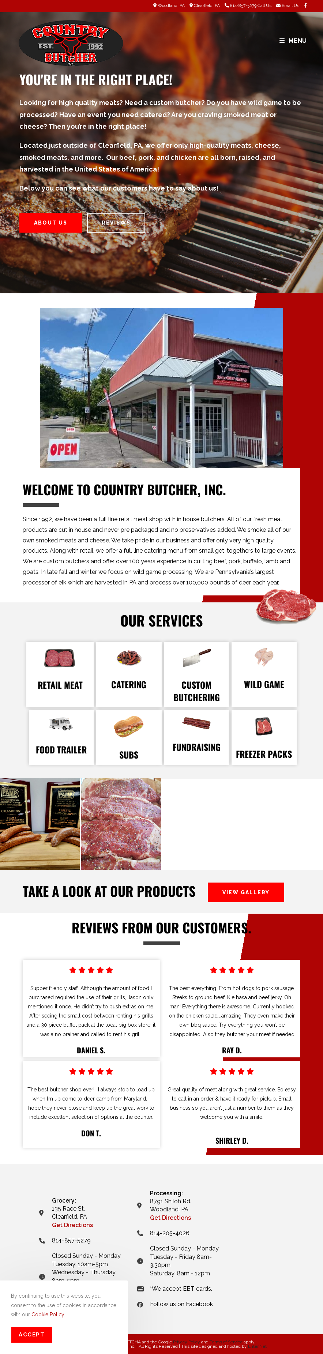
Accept (32, 1334)
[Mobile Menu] (293, 40)
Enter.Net (257, 1346)
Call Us (264, 5)
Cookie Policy (47, 1314)
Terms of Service (226, 1341)
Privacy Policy (186, 1341)
